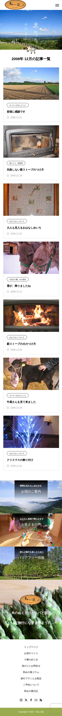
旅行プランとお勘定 (31, 678)
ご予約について (31, 684)
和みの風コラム (31, 672)
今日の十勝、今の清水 (17, 279)
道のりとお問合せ (31, 666)
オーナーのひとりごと (17, 105)
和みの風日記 (31, 691)
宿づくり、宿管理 (16, 163)
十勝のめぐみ (31, 659)
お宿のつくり (31, 653)
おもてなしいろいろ (16, 221)
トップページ (31, 647)
